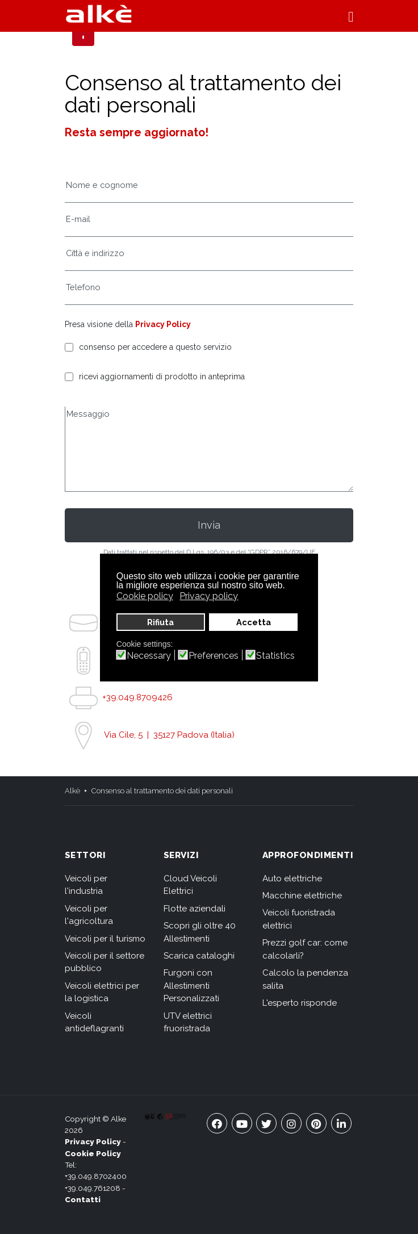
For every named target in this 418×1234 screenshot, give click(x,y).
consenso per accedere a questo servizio (155, 347)
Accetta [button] (253, 622)
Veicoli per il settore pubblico (104, 962)
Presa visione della (128, 324)
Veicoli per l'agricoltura (89, 915)
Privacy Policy (163, 324)
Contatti (83, 1199)
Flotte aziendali (194, 908)
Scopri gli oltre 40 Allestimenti (200, 932)
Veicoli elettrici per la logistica (102, 992)
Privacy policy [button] (208, 596)
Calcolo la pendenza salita (305, 979)
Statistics (275, 655)
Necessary (149, 655)
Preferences (214, 655)
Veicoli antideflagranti (94, 1022)
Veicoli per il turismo (105, 939)
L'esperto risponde (299, 1003)
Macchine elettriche (302, 895)
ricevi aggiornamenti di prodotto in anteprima (162, 377)
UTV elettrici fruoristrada (188, 1022)
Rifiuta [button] (160, 622)
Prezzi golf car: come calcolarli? (305, 949)
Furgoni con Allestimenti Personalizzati (191, 985)
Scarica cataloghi (199, 956)
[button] (350, 16)
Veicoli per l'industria (86, 885)
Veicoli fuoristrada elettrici (298, 919)
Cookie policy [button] (144, 596)
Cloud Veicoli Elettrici (190, 885)
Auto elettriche (292, 878)
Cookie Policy (93, 1153)
